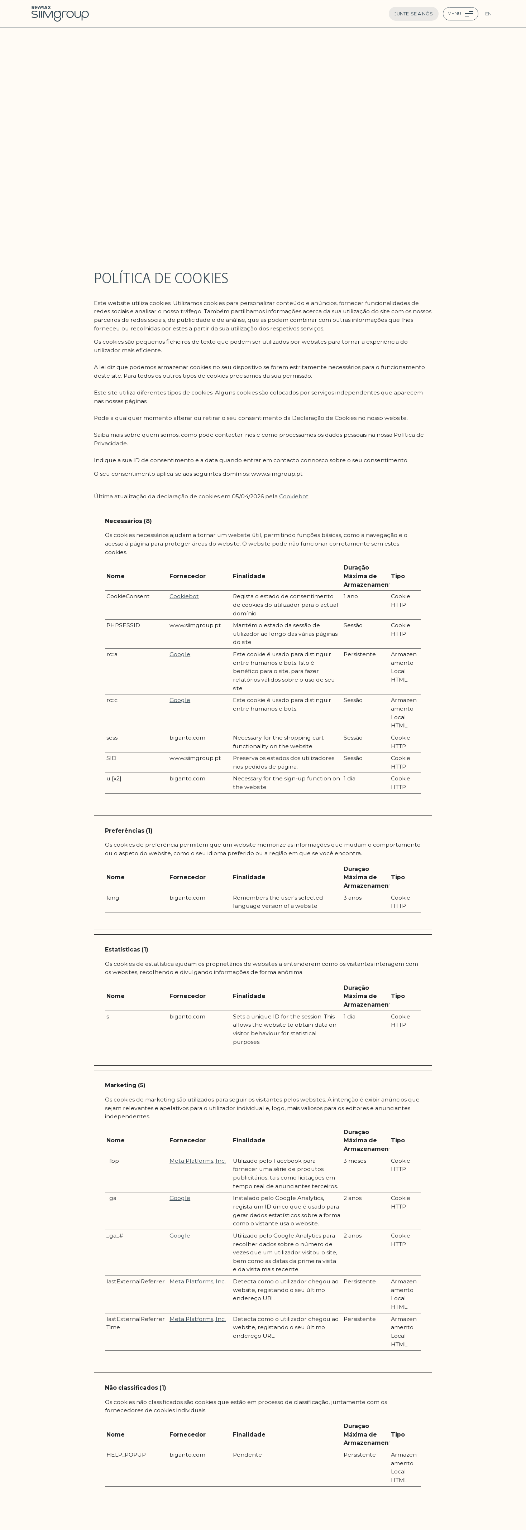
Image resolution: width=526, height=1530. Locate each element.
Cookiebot (294, 496)
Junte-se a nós (413, 13)
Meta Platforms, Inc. (197, 1160)
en (488, 13)
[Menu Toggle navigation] (460, 13)
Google (179, 654)
